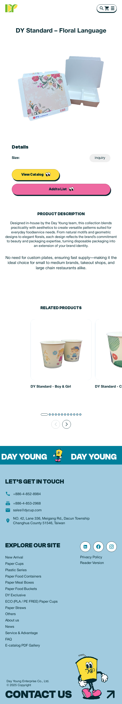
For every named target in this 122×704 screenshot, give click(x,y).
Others (10, 614)
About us (12, 620)
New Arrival (14, 557)
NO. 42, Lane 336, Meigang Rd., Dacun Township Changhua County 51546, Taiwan (51, 521)
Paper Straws (15, 608)
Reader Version (92, 563)
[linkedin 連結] (85, 546)
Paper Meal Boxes (19, 582)
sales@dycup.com (27, 510)
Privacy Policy (91, 557)
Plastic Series (16, 570)
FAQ (8, 639)
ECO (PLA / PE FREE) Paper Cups (31, 601)
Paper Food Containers (23, 576)
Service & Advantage (21, 633)
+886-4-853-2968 (27, 503)
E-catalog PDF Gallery (22, 645)
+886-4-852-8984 (27, 494)
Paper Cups (14, 563)
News (9, 626)
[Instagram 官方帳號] (111, 546)
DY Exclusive (15, 595)
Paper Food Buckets (21, 589)
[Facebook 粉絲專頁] (98, 546)
